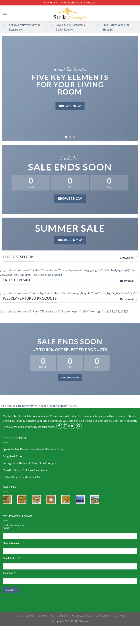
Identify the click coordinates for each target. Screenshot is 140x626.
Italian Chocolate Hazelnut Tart (22, 477)
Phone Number (11, 543)
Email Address (11, 558)
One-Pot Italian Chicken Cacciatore (25, 470)
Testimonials (102, 615)
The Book (42, 615)
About (29, 615)
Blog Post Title (12, 456)
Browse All (128, 257)
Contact (118, 615)
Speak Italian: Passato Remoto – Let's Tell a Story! (34, 449)
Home (19, 615)
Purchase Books (81, 615)
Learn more (16, 29)
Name (7, 528)
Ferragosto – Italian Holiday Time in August (30, 463)
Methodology (59, 615)
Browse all (128, 280)
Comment (9, 573)
